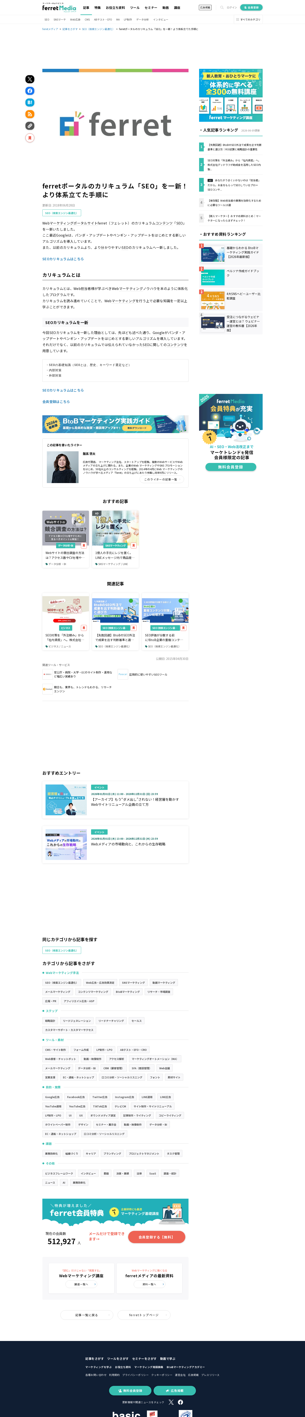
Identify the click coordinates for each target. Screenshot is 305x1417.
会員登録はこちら (56, 401)
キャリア (91, 1153)
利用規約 (114, 1375)
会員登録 (251, 7)
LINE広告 (165, 1097)
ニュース (50, 1182)
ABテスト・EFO (103, 19)
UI (70, 1115)
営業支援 (50, 1077)
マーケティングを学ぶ (98, 1367)
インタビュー (160, 19)
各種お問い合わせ (96, 1375)
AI (64, 1182)
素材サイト (174, 1077)
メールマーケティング (57, 991)
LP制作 (128, 19)
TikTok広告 (100, 1106)
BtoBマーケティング (128, 991)
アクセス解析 (116, 1059)
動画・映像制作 (92, 1059)
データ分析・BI (65, 545)
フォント (155, 1077)
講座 (177, 7)
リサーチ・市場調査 (158, 991)
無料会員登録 (130, 1390)
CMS (87, 19)
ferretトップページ (148, 1315)
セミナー (151, 7)
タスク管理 (173, 1153)
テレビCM (120, 1106)
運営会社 (180, 1375)
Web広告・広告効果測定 (100, 982)
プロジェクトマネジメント (144, 1153)
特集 (97, 7)
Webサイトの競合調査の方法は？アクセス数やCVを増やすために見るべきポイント (65, 555)
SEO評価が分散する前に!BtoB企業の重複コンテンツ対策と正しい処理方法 (164, 637)
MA (118, 19)
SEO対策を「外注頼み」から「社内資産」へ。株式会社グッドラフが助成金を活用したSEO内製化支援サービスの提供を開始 (65, 637)
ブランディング (112, 1153)
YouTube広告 (77, 1106)
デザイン (83, 1124)
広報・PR (50, 1001)
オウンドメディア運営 (103, 1115)
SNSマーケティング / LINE (111, 564)
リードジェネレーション (77, 1020)
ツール (135, 7)
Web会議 (164, 1068)
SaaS (152, 1173)
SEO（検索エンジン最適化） (61, 213)
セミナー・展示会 (106, 1124)
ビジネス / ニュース (58, 646)
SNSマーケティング (115, 545)
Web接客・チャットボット (60, 1059)
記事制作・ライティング (137, 1115)
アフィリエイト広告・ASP (79, 1001)
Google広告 (52, 1097)
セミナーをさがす (144, 1358)
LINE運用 (147, 1097)
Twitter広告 (99, 1097)
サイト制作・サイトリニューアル (153, 1106)
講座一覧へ (85, 1284)
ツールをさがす (118, 1358)
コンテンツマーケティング (93, 991)
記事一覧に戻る (92, 1315)
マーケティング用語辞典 (148, 1367)
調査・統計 (170, 1173)
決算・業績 (122, 1173)
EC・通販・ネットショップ (78, 1077)
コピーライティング (170, 1115)
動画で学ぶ (168, 1358)
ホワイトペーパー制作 (58, 1124)
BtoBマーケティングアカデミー (186, 1367)
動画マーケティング (163, 982)
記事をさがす (94, 1358)
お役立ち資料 (115, 7)
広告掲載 (205, 7)
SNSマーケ (60, 19)
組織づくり (71, 1153)
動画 (165, 7)
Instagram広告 (124, 1097)
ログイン (232, 7)
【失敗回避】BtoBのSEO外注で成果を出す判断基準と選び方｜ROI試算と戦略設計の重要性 (115, 637)
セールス (137, 1020)
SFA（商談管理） (142, 1068)
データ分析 (142, 19)
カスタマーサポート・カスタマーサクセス (69, 1030)
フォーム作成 (81, 1049)
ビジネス (65, 628)
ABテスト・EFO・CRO (133, 1049)
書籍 (106, 1173)
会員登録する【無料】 (157, 1237)
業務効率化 (51, 1153)
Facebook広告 (76, 1097)
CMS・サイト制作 (55, 1049)
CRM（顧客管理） (113, 1068)
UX (81, 1115)
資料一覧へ (153, 1284)
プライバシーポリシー (135, 1375)
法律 (139, 1173)
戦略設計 (50, 1020)
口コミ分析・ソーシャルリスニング (122, 1077)
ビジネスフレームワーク (59, 1173)
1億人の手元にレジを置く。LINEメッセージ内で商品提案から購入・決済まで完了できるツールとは (114, 555)
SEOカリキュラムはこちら (63, 258)
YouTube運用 (53, 1106)
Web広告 (75, 19)
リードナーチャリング (111, 1020)
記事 (86, 7)
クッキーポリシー (161, 1375)
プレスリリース (210, 1375)
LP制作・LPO (104, 1049)
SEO (46, 19)
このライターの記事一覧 (162, 479)
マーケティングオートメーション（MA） (155, 1059)
